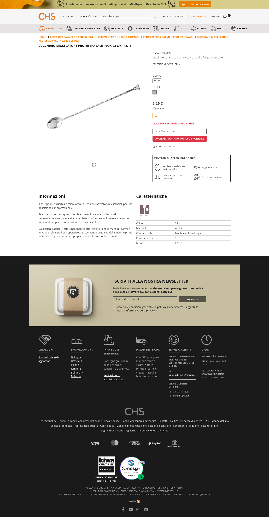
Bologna (77, 357)
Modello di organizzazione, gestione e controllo (143, 425)
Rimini (76, 368)
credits (134, 501)
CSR (207, 421)
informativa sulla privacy (140, 310)
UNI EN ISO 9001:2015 (106, 477)
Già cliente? (198, 16)
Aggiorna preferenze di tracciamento (147, 430)
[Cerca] (120, 16)
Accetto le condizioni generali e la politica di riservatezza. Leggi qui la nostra (157, 308)
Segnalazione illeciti (112, 430)
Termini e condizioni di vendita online (80, 421)
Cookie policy (111, 421)
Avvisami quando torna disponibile (179, 138)
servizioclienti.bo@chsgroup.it (183, 374)
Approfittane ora (192, 4)
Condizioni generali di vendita (139, 421)
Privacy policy (48, 421)
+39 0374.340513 (181, 391)
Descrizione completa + (166, 64)
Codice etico (107, 425)
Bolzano (77, 376)
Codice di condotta (61, 425)
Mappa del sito (220, 421)
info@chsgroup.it (181, 395)
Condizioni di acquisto (186, 425)
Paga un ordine (210, 425)
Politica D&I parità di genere (186, 421)
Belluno (77, 372)
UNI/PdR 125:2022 (106, 481)
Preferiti (180, 16)
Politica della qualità (86, 425)
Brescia (77, 361)
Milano (76, 364)
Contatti (163, 421)
